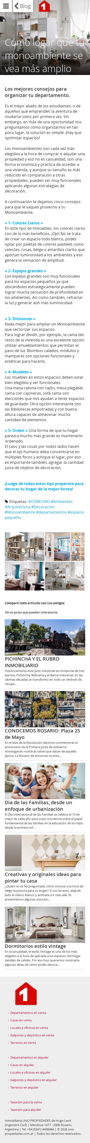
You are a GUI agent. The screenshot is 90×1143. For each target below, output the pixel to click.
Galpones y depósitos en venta (32, 1035)
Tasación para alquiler (25, 1109)
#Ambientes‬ (62, 501)
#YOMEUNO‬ (39, 501)
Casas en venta (21, 1020)
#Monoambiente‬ (20, 512)
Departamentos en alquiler (29, 1057)
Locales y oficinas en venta (29, 1027)
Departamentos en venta (28, 1012)
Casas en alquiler (22, 1065)
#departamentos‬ (51, 512)
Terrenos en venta (23, 1042)
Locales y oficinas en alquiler (30, 1072)
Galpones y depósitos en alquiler (33, 1080)
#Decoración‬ (42, 506)
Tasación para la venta (26, 1102)
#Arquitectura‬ (17, 506)
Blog (25, 5)
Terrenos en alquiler (24, 1087)
